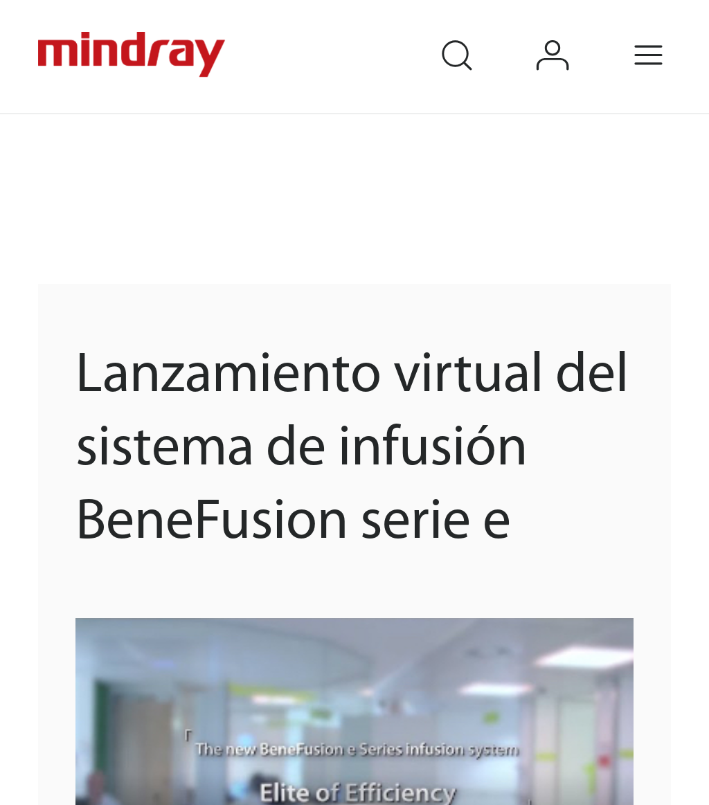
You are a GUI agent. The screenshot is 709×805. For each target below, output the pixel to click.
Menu (668, 36)
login (573, 36)
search (476, 36)
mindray (133, 55)
